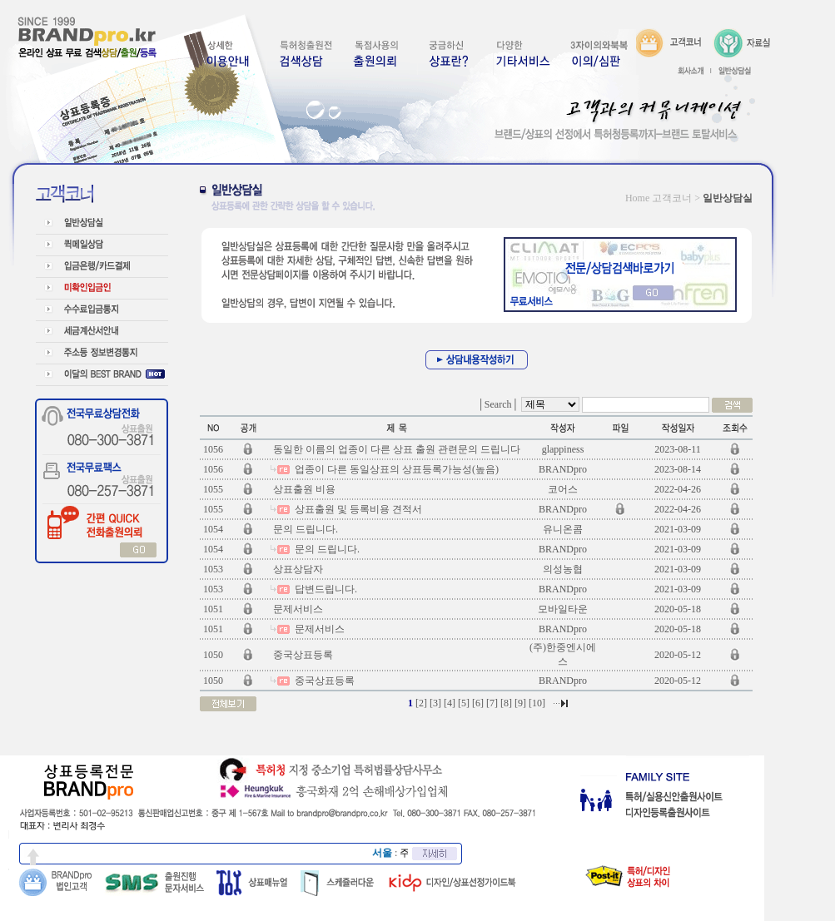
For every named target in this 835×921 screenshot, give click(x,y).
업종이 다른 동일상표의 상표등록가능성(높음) (395, 469)
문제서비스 (297, 609)
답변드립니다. (324, 589)
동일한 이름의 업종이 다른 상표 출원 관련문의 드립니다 (395, 449)
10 (537, 703)
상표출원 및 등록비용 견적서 (357, 509)
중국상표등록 (302, 655)
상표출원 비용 (303, 489)
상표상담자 (297, 569)
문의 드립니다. (304, 529)
